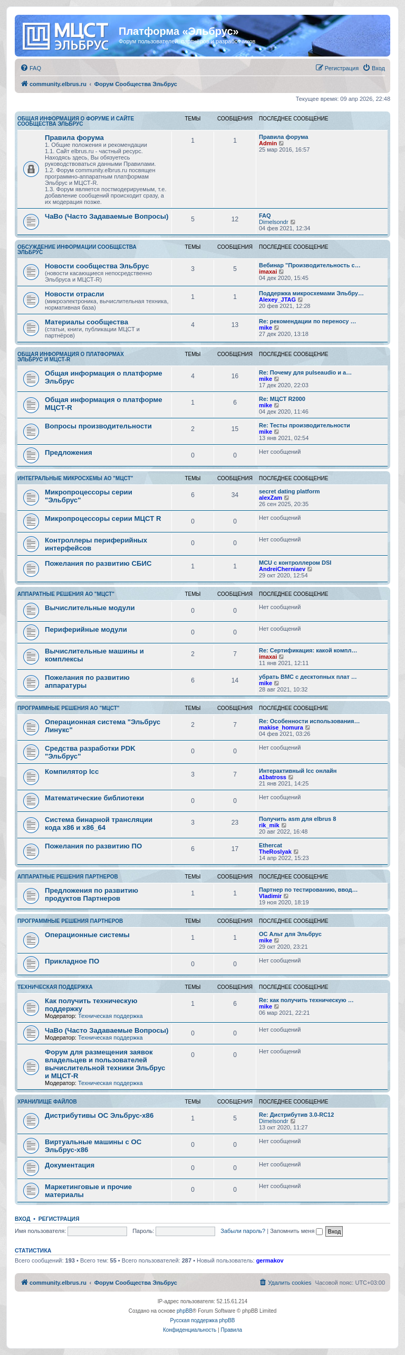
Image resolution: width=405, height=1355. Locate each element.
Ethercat (270, 845)
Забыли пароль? (242, 1231)
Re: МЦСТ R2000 (282, 399)
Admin (268, 143)
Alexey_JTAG (277, 299)
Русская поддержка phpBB (202, 1320)
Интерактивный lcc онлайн (297, 771)
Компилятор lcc (72, 771)
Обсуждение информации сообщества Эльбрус (77, 249)
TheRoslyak (275, 851)
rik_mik (269, 825)
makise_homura (281, 727)
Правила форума (74, 138)
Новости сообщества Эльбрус (97, 266)
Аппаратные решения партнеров (67, 877)
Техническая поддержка (55, 987)
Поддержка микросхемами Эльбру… (311, 293)
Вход (22, 1219)
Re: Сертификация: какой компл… (308, 650)
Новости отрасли (74, 294)
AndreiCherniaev (282, 569)
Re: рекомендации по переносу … (307, 321)
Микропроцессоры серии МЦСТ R (103, 518)
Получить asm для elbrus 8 (297, 819)
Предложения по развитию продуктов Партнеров (91, 894)
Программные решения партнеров (70, 921)
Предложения (68, 452)
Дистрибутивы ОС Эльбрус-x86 (99, 1115)
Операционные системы (87, 935)
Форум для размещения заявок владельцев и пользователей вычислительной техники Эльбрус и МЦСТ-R (105, 1064)
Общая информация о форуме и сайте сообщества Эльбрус (75, 121)
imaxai (268, 271)
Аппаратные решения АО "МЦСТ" (65, 594)
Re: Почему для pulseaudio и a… (305, 372)
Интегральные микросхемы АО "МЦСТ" (75, 478)
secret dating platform (289, 491)
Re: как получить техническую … (306, 1000)
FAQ (265, 215)
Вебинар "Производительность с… (310, 265)
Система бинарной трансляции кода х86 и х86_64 (98, 823)
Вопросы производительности (98, 426)
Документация (69, 1165)
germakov (270, 1260)
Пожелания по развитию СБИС (98, 563)
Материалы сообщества (86, 322)
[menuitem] (30, 68)
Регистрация (59, 1219)
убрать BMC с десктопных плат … (308, 677)
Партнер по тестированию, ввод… (308, 889)
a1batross (272, 777)
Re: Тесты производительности (304, 425)
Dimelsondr (273, 222)
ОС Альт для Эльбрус (290, 934)
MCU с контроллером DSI (295, 562)
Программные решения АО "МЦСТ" (68, 708)
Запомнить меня (296, 1231)
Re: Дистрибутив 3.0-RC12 (296, 1114)
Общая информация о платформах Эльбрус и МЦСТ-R (70, 356)
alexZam (270, 497)
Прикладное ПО (72, 961)
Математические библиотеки (94, 798)
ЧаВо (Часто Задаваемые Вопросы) (106, 216)
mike (265, 327)
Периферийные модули (86, 629)
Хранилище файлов (47, 1102)
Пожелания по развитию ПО (93, 846)
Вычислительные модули (90, 608)
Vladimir (270, 896)
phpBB (184, 1311)
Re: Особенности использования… (309, 721)
